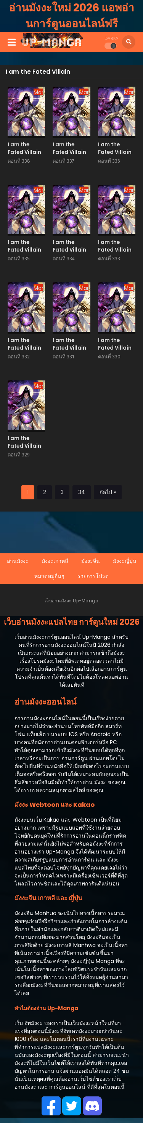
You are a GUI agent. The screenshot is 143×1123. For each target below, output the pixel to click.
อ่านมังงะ (18, 561)
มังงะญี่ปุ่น (125, 561)
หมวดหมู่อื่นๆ (49, 576)
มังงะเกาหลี (55, 561)
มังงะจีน (90, 561)
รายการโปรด (93, 576)
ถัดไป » (108, 492)
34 (81, 492)
